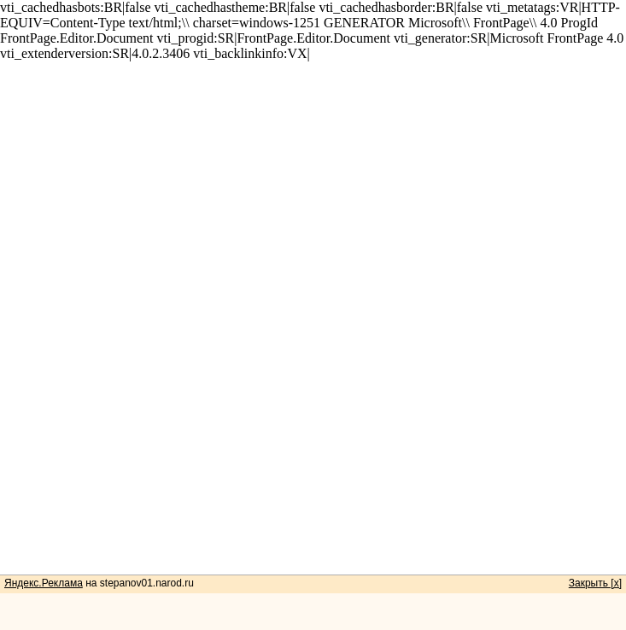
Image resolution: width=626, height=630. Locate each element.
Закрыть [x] (595, 583)
